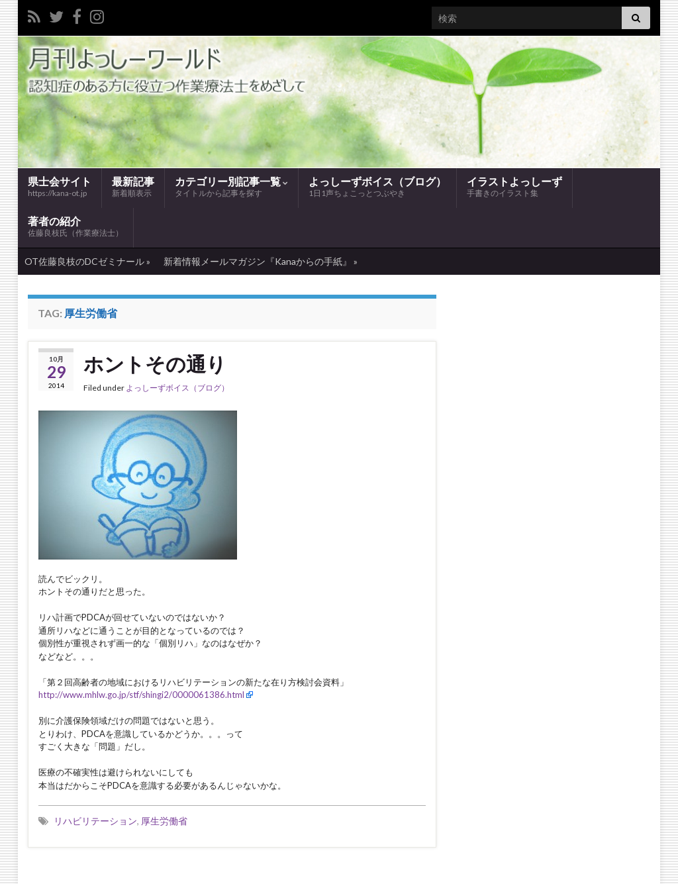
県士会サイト (59, 186)
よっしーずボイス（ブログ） (377, 187)
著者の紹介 (75, 227)
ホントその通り (154, 363)
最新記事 (133, 187)
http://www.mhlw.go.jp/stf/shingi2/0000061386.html (141, 694)
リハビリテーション (95, 820)
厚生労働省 (164, 820)
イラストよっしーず (514, 187)
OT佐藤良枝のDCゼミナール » (87, 261)
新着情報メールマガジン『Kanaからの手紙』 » (261, 261)
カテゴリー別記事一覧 (231, 187)
